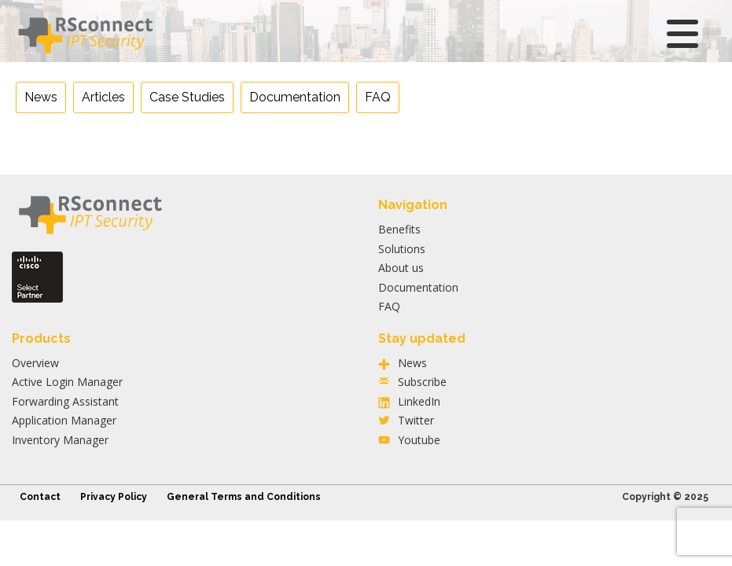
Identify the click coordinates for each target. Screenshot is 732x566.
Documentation (294, 97)
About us (401, 267)
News (40, 97)
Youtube (419, 439)
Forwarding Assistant (65, 401)
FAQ (378, 97)
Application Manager (64, 420)
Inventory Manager (60, 439)
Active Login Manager (67, 381)
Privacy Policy (113, 496)
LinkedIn (419, 401)
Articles (103, 97)
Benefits (399, 229)
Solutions (401, 248)
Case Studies (187, 97)
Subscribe (422, 381)
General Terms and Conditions (244, 496)
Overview (35, 362)
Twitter (416, 420)
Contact (40, 496)
